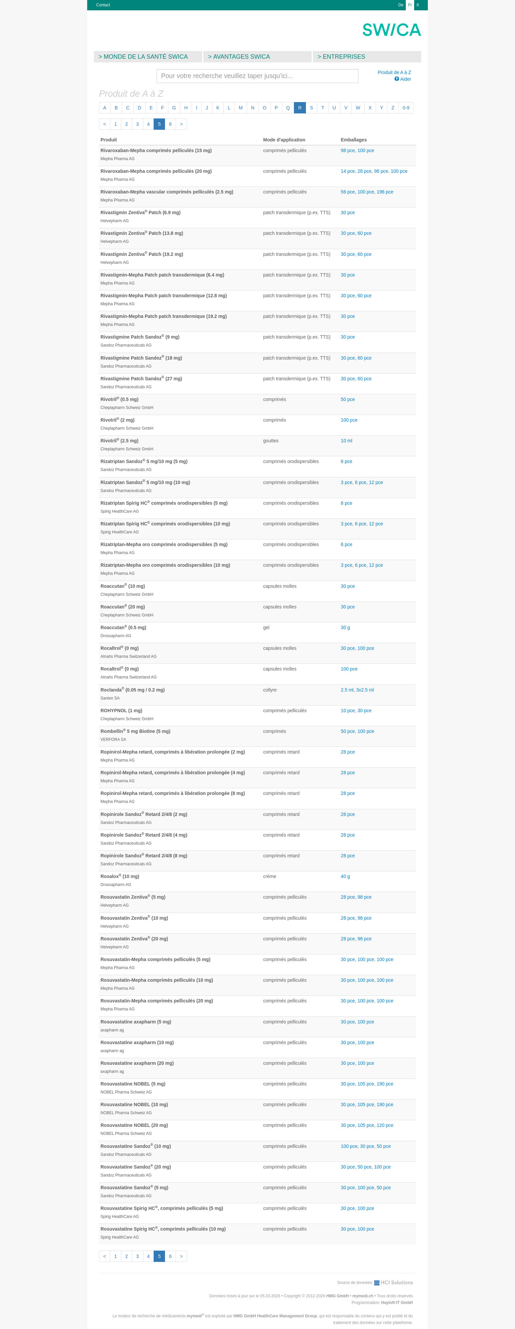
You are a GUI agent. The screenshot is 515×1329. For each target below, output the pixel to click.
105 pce (365, 1083)
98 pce (348, 150)
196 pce (385, 191)
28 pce (364, 171)
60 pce (364, 233)
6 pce (346, 461)
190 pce (385, 1083)
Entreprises (344, 56)
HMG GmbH (337, 1296)
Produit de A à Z (394, 72)
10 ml (346, 440)
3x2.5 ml (365, 690)
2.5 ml (347, 690)
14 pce (348, 171)
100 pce (365, 150)
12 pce (376, 482)
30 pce (348, 212)
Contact (103, 5)
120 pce (385, 1125)
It (417, 5)
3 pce (346, 482)
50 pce (348, 399)
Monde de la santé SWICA (146, 56)
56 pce (348, 191)
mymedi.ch (362, 1296)
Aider (402, 79)
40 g (345, 876)
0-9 (406, 107)
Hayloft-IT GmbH (397, 1302)
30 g (345, 627)
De (400, 5)
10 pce (348, 710)
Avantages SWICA (241, 56)
